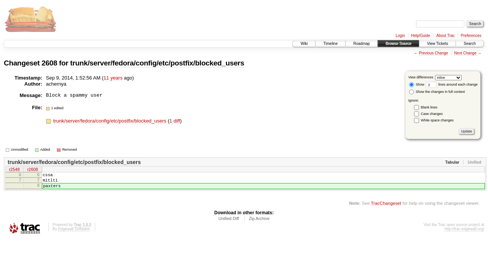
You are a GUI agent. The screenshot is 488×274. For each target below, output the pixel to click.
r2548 (14, 170)
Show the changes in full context (437, 92)
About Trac (445, 35)
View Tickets (437, 43)
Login (400, 35)
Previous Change (433, 53)
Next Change (465, 53)
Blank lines (429, 107)
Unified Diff (228, 223)
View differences (420, 77)
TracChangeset (386, 207)
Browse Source (398, 43)
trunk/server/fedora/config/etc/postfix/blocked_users (157, 63)
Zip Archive (259, 223)
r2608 (32, 170)
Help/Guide (420, 35)
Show (416, 84)
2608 (49, 63)
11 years (113, 78)
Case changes (432, 114)
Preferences (471, 35)
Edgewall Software (74, 233)
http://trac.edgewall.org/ (464, 233)
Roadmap (361, 43)
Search (470, 43)
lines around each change (452, 84)
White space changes (437, 120)
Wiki (304, 43)
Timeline (330, 43)
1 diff (174, 121)
